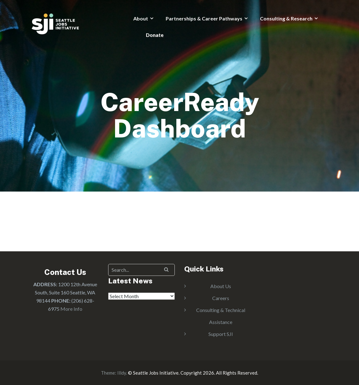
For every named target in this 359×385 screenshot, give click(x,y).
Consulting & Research (286, 18)
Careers (220, 298)
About (140, 18)
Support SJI (220, 334)
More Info (71, 309)
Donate (154, 35)
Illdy (121, 373)
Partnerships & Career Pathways (204, 18)
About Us (220, 286)
